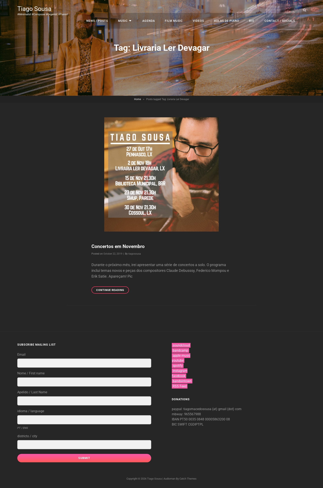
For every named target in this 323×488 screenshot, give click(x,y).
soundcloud (181, 345)
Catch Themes (188, 478)
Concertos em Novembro (119, 246)
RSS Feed (180, 386)
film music (178, 10)
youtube (178, 360)
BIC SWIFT (180, 424)
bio (253, 10)
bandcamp (180, 350)
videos (201, 10)
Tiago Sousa (35, 9)
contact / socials (280, 10)
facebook (178, 376)
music (130, 10)
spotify (178, 366)
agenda (153, 10)
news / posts (105, 10)
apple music (181, 355)
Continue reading (112, 290)
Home (137, 99)
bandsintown (182, 381)
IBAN (176, 419)
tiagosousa (134, 253)
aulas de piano (228, 10)
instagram (180, 371)
